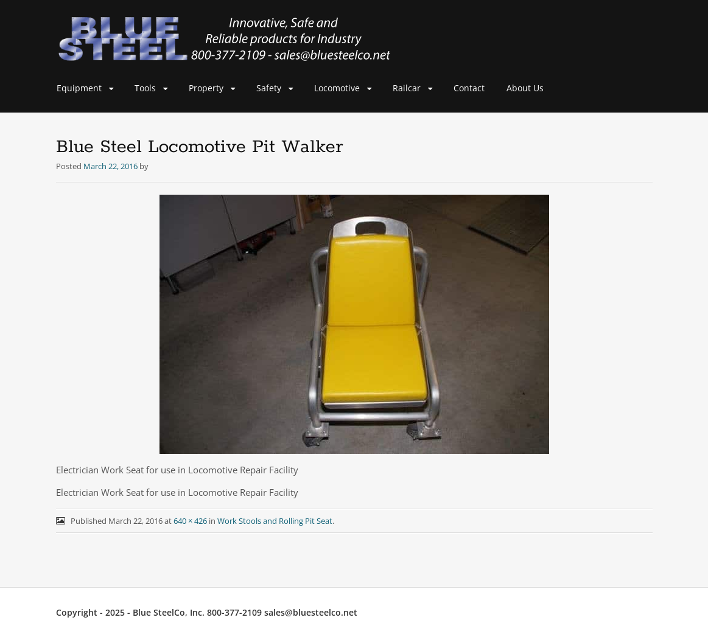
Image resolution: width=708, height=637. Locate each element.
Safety (268, 88)
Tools (145, 88)
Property (206, 88)
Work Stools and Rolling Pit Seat (274, 520)
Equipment (79, 88)
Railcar (407, 88)
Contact (469, 88)
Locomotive (337, 88)
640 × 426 (190, 520)
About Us (525, 88)
